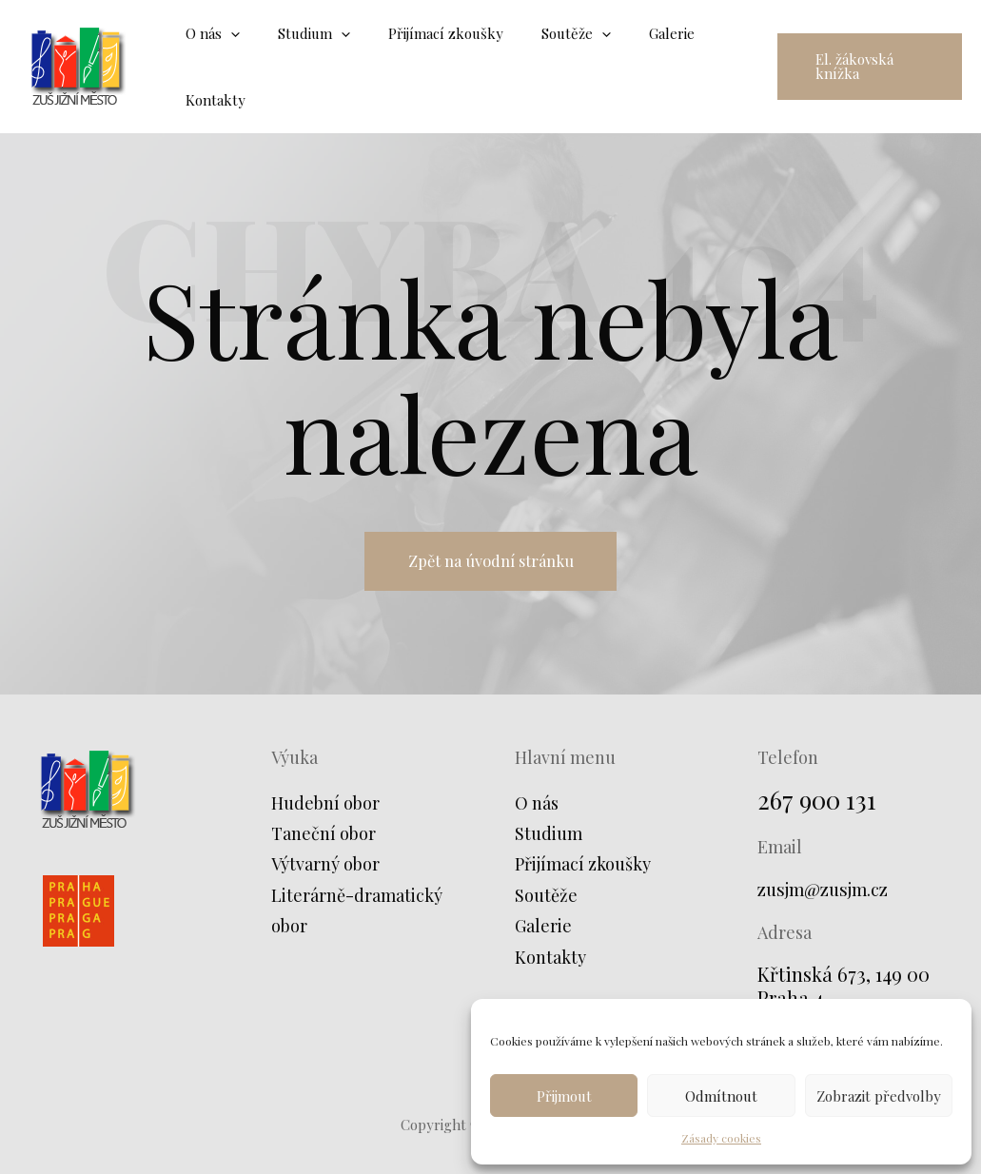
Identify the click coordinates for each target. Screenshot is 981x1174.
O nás (537, 808)
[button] (863, 66)
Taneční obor (323, 839)
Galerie (543, 931)
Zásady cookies (721, 1137)
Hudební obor (325, 808)
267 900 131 (821, 804)
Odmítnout (721, 1096)
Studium (548, 839)
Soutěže (546, 901)
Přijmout (564, 1096)
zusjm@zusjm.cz (829, 895)
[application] (226, 33)
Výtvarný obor (325, 870)
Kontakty (550, 962)
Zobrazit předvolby (878, 1096)
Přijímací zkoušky (583, 870)
